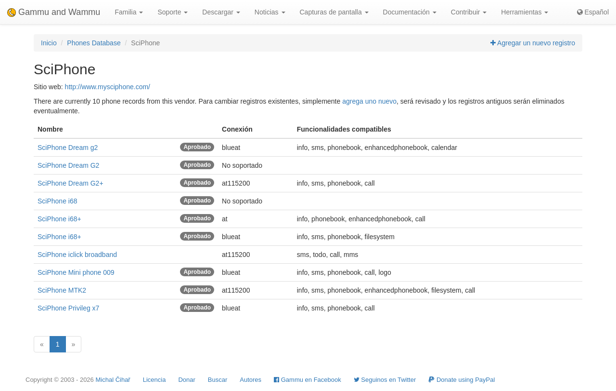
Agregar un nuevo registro (532, 43)
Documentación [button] (409, 12)
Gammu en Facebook (307, 379)
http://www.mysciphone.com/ (107, 87)
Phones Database (93, 43)
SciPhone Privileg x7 (68, 308)
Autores (250, 379)
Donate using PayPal (461, 379)
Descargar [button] (221, 12)
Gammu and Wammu (53, 12)
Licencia (154, 379)
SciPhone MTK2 (62, 290)
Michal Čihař (112, 379)
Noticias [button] (270, 12)
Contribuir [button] (469, 12)
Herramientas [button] (524, 12)
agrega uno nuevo (369, 101)
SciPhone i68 (57, 201)
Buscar (217, 379)
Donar (186, 379)
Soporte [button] (172, 12)
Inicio (49, 43)
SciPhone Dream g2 (68, 147)
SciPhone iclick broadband (77, 254)
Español (593, 12)
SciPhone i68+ (59, 219)
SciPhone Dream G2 (68, 165)
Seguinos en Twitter (385, 379)
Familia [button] (129, 12)
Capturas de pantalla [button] (334, 12)
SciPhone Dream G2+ (70, 183)
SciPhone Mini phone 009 (76, 272)
